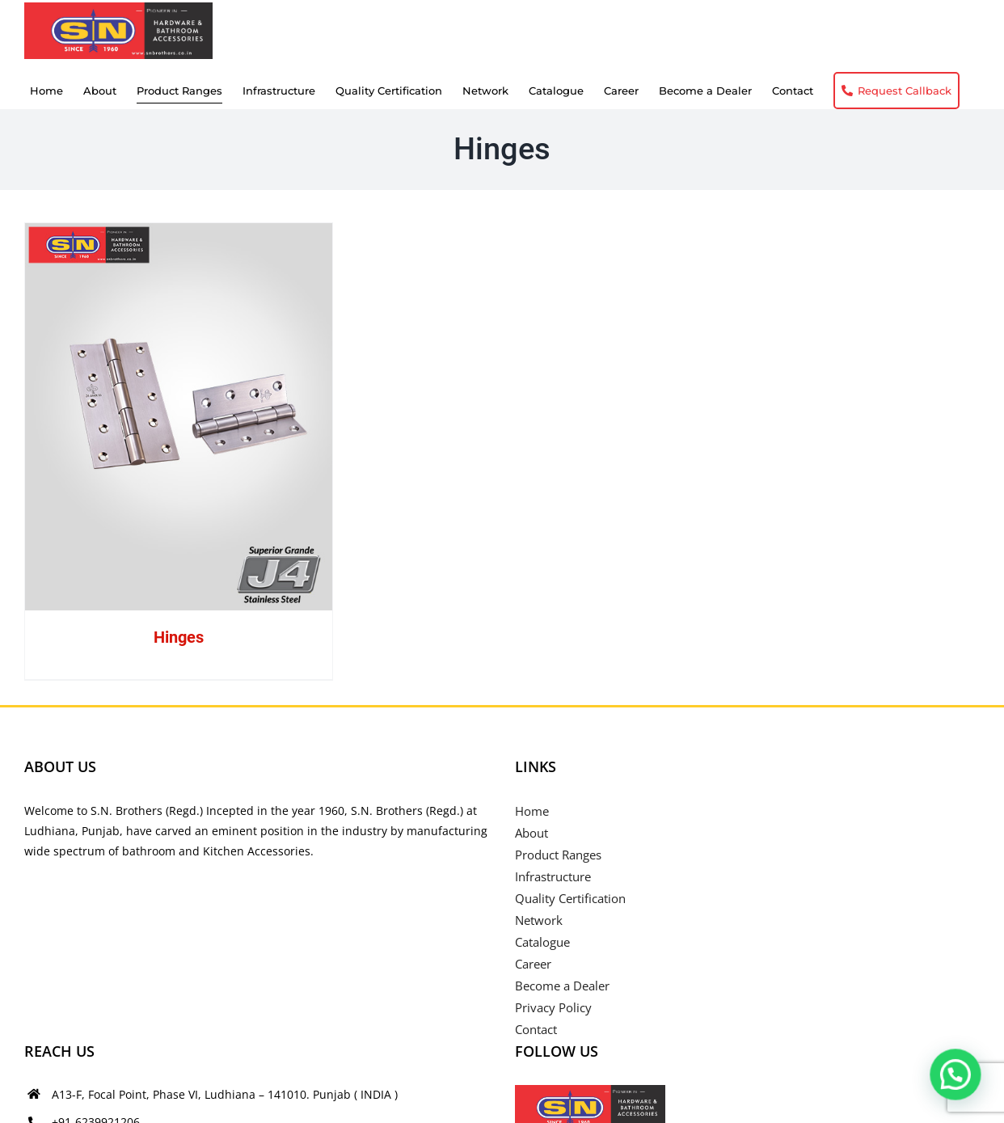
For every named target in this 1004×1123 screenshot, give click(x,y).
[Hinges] (178, 416)
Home (532, 811)
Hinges (179, 637)
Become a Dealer (562, 985)
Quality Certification (570, 898)
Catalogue (542, 942)
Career (533, 964)
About (531, 833)
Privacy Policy (553, 1007)
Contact (536, 1029)
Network (539, 920)
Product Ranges (558, 854)
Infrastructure (553, 876)
